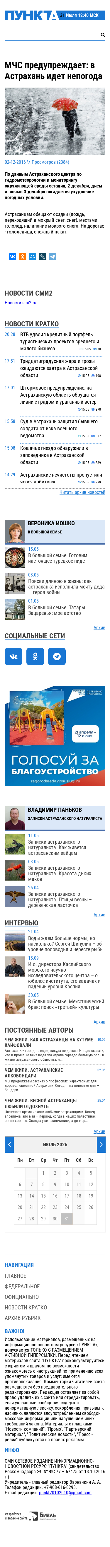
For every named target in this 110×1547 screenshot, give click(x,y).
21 (31, 1207)
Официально (22, 1297)
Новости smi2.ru (20, 303)
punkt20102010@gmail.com (65, 1492)
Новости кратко (26, 1307)
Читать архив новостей (82, 492)
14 (31, 1196)
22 (43, 1207)
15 (43, 1196)
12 (91, 1184)
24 (67, 1207)
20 (20, 1207)
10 (67, 1184)
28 (31, 1219)
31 (67, 1219)
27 (20, 1219)
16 (55, 1196)
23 (55, 1207)
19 (91, 1196)
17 (67, 1196)
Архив (99, 627)
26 (91, 1207)
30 (55, 1219)
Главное (15, 1276)
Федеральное (22, 1286)
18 (79, 1196)
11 (79, 1184)
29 (43, 1219)
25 (79, 1207)
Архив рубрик (23, 1318)
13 (20, 1196)
